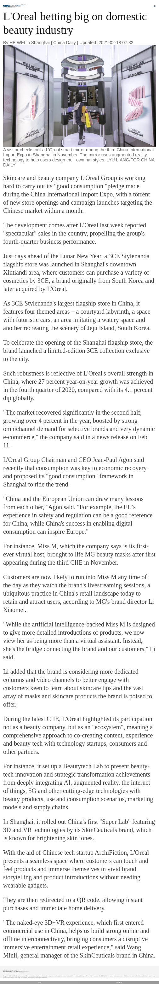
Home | (5, 8)
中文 (39, 982)
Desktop (119, 982)
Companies (11, 8)
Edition (24, 5)
